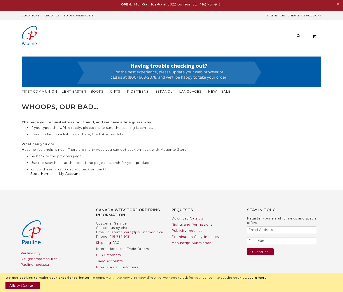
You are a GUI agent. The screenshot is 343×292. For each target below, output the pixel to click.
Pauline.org (30, 245)
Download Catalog (187, 210)
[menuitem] (89, 37)
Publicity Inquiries (187, 222)
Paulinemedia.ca (35, 256)
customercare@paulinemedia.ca (135, 224)
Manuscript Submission (192, 234)
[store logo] (29, 36)
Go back (37, 148)
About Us (52, 15)
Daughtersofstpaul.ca (39, 250)
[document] (172, 282)
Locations (31, 15)
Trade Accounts (109, 253)
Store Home (41, 165)
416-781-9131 (120, 228)
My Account (69, 165)
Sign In (272, 15)
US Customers (108, 246)
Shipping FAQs (108, 234)
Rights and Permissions (192, 216)
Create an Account (304, 15)
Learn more (257, 277)
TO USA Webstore (78, 15)
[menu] (180, 37)
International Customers (117, 259)
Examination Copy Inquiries (195, 228)
